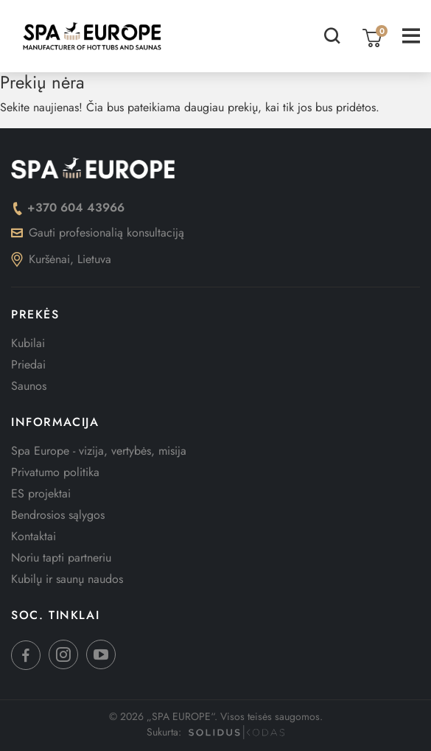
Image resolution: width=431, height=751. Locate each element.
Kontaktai (33, 536)
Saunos (28, 385)
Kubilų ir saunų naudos (67, 578)
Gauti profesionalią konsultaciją (97, 232)
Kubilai (28, 343)
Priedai (28, 364)
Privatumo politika (55, 472)
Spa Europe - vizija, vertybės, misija (98, 450)
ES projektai (41, 493)
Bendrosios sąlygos (58, 514)
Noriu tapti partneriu (61, 557)
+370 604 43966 (68, 207)
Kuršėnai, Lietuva (61, 259)
